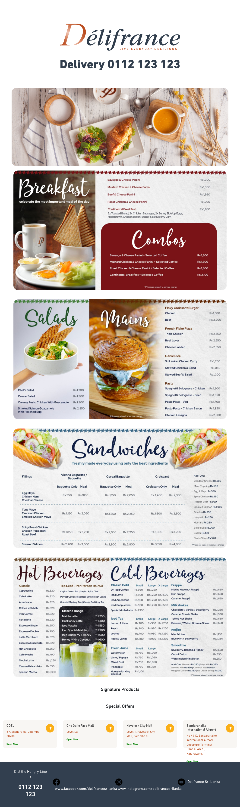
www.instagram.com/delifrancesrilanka (149, 789)
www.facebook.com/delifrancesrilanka (86, 789)
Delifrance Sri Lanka (203, 782)
